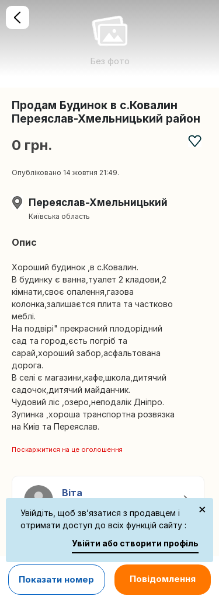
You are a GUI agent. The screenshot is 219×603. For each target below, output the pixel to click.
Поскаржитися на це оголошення (67, 449)
